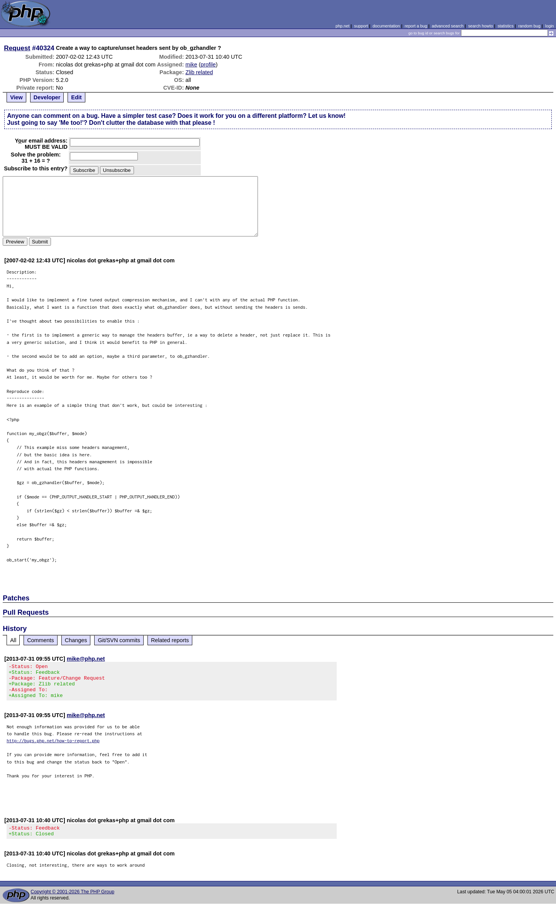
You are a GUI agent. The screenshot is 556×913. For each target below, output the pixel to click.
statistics (506, 26)
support (361, 26)
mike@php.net (86, 659)
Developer (47, 97)
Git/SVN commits (119, 640)
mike (191, 64)
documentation (386, 26)
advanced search (447, 26)
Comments (40, 640)
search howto (480, 26)
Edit (76, 97)
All (13, 640)
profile (207, 64)
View (16, 97)
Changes (76, 640)
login (549, 26)
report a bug (416, 26)
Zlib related (199, 72)
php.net (342, 26)
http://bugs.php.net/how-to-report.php (53, 747)
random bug (529, 26)
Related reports (170, 640)
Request (17, 48)
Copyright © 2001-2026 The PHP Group (72, 901)
